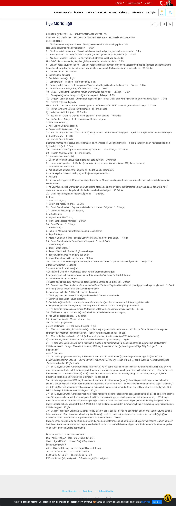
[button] (164, 24)
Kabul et (156, 502)
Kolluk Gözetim (106, 491)
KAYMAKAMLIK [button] (62, 12)
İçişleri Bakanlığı (133, 3)
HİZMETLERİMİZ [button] (118, 12)
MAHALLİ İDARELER (96, 12)
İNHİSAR (78, 12)
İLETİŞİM (151, 12)
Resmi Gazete (69, 491)
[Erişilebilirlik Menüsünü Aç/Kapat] (168, 498)
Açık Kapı (87, 491)
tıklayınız (145, 501)
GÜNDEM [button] (136, 12)
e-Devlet (118, 3)
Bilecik (147, 3)
